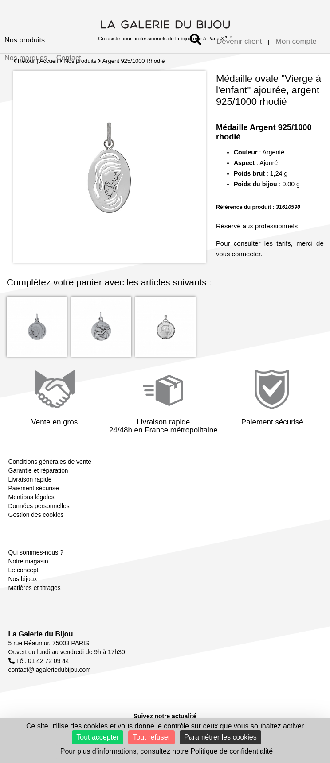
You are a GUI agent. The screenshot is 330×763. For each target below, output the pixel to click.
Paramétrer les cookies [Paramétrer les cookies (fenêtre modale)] (220, 737)
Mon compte (296, 41)
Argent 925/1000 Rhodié (133, 61)
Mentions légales (31, 497)
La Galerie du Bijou (40, 634)
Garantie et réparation (38, 470)
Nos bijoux (22, 578)
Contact (68, 58)
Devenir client (239, 41)
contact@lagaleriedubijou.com (49, 669)
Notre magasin (28, 561)
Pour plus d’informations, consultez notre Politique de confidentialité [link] (166, 751)
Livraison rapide (30, 479)
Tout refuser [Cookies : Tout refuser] (151, 737)
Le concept (23, 570)
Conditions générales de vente (49, 461)
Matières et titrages (34, 587)
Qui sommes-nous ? (35, 552)
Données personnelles (39, 505)
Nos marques (25, 58)
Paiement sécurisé (33, 488)
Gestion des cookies (36, 514)
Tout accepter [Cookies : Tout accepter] (97, 737)
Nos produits (24, 40)
